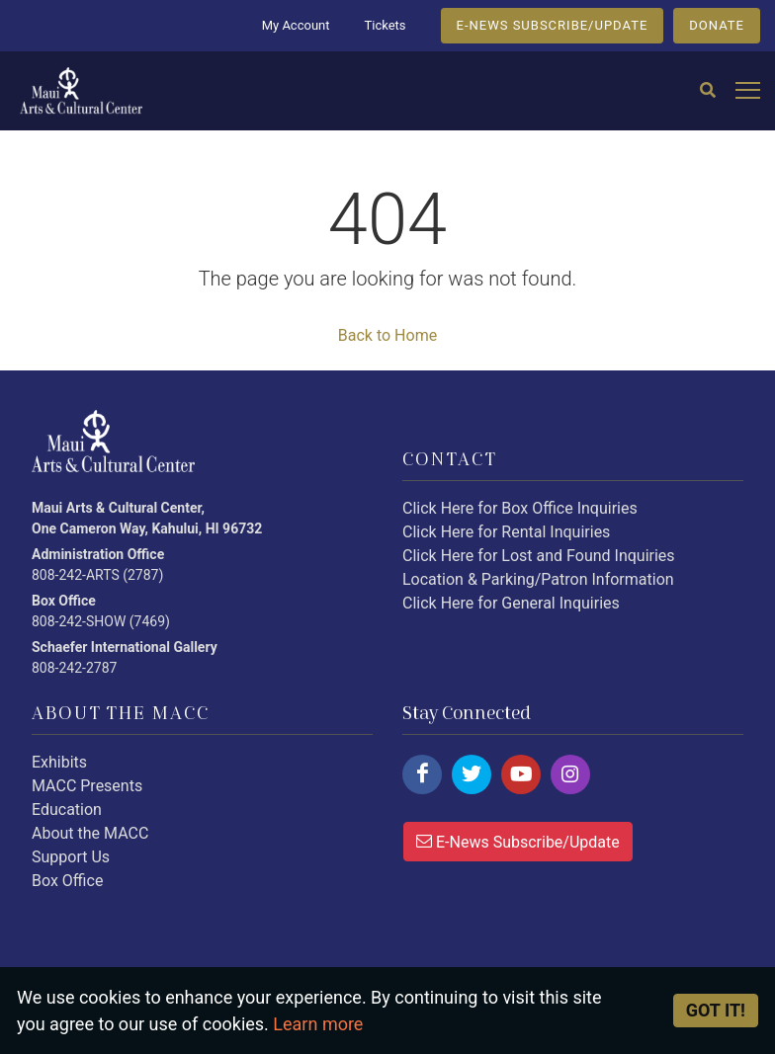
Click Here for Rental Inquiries (506, 532)
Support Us (71, 857)
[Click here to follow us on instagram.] (570, 774)
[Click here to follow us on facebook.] (422, 774)
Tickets (384, 25)
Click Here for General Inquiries (511, 603)
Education (67, 809)
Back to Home (387, 335)
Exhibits (59, 762)
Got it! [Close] (715, 1010)
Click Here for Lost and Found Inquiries (538, 555)
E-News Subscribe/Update (518, 840)
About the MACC (90, 833)
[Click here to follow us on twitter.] (471, 774)
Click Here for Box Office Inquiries (520, 508)
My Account (296, 25)
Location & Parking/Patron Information (538, 579)
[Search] (708, 91)
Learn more (318, 1023)
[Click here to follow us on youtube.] (521, 774)
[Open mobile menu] (747, 91)
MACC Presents (87, 785)
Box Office (67, 880)
